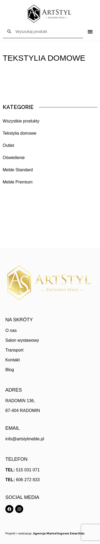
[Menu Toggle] (90, 31)
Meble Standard (18, 170)
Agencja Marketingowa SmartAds (59, 533)
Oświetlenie (14, 157)
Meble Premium (18, 182)
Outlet (8, 145)
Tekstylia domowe (19, 133)
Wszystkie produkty (21, 121)
